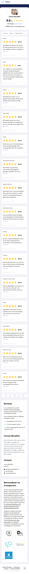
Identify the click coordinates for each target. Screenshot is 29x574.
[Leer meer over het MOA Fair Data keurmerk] (20, 533)
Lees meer (5, 51)
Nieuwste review (20, 33)
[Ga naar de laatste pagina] (23, 395)
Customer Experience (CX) (13, 504)
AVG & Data (17, 567)
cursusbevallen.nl (11, 473)
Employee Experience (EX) (11, 508)
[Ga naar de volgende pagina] (19, 395)
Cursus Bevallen (14, 16)
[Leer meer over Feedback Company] (8, 544)
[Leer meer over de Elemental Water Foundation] (8, 555)
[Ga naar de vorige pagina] (10, 395)
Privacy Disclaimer (7, 567)
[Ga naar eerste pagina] (6, 395)
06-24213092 (9, 471)
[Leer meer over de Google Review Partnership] (20, 544)
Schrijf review (18, 24)
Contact (6, 568)
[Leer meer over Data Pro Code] (8, 533)
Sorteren (11, 33)
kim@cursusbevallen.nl (12, 469)
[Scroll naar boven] (25, 568)
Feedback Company (15, 570)
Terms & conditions (15, 568)
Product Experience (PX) (11, 506)
